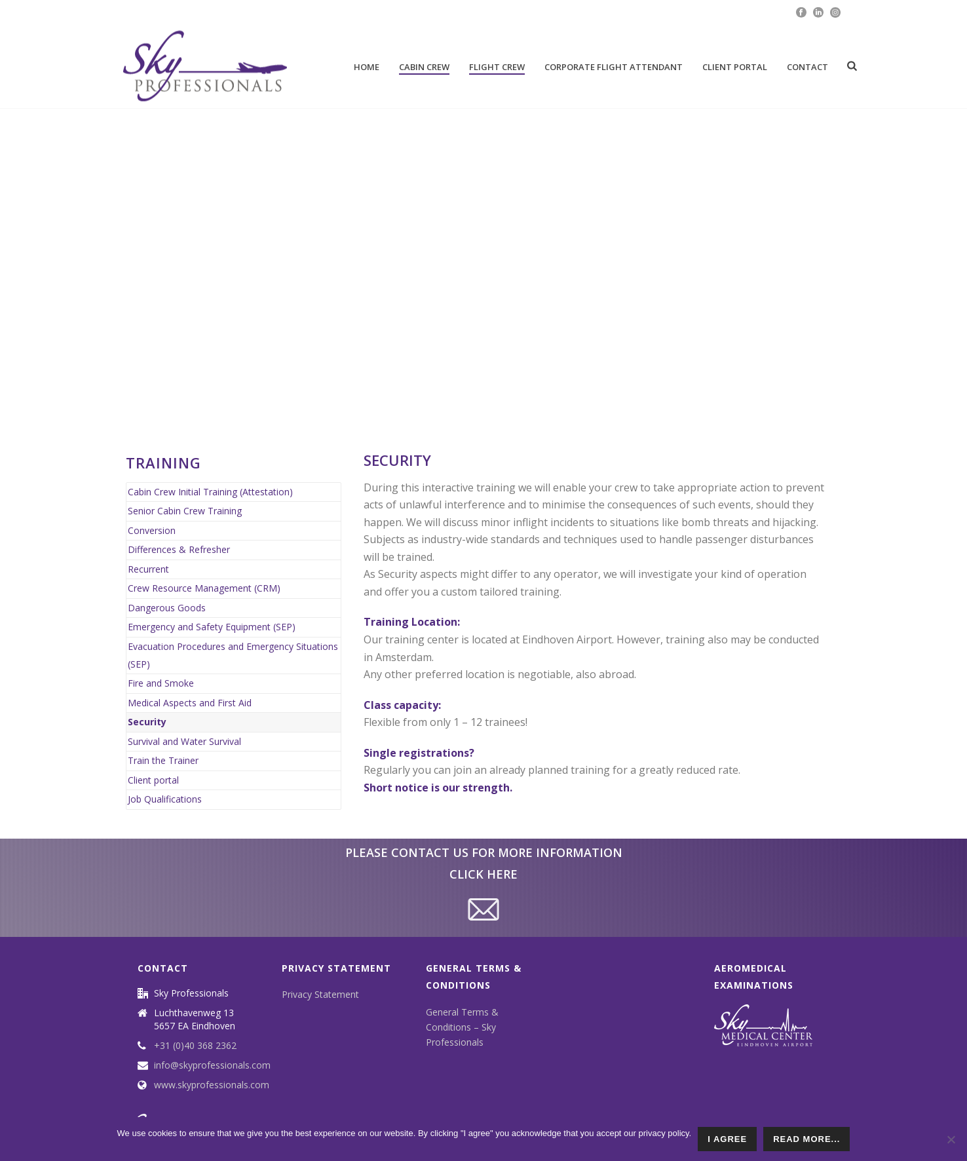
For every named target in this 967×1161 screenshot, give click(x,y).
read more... (806, 1139)
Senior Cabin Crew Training (185, 510)
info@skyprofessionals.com (212, 1065)
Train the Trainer (163, 760)
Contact (807, 67)
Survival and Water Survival (184, 741)
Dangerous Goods (167, 607)
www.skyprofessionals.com (211, 1085)
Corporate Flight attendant (613, 67)
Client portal (734, 67)
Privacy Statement (320, 994)
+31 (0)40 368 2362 (195, 1046)
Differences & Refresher (179, 549)
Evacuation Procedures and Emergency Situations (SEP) (233, 655)
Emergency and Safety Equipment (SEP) (211, 626)
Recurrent (148, 569)
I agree (727, 1139)
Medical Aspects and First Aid (190, 702)
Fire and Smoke (161, 683)
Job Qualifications (165, 799)
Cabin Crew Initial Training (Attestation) (210, 491)
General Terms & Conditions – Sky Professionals (462, 1027)
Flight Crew (497, 67)
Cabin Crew (424, 67)
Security (147, 721)
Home (366, 67)
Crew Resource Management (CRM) (204, 588)
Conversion (152, 530)
